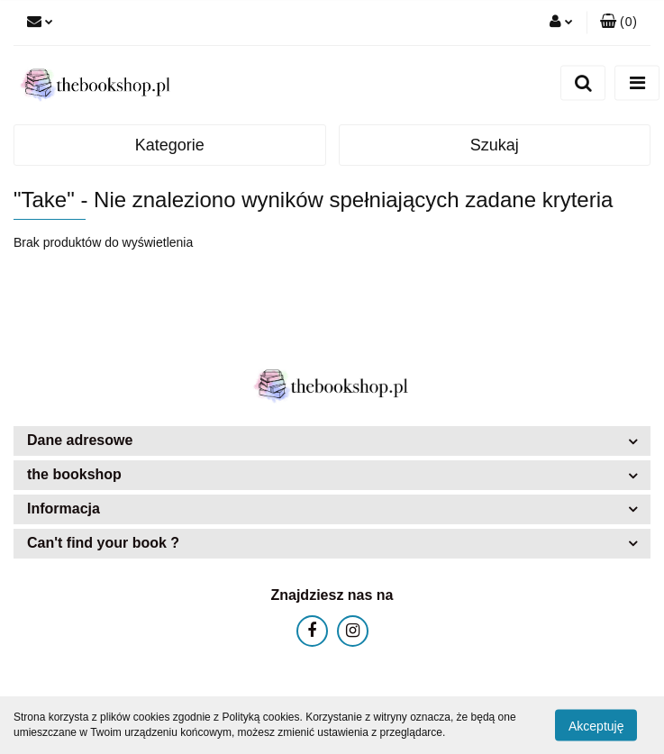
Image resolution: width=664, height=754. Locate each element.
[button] (618, 22)
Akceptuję (595, 725)
